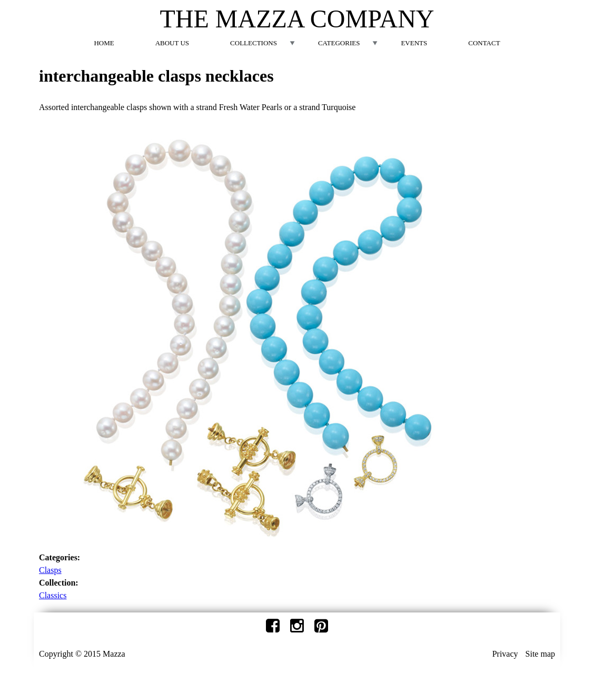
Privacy (505, 653)
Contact (484, 43)
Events (414, 43)
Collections (253, 43)
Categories (339, 43)
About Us (172, 43)
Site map (540, 653)
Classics (52, 595)
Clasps (50, 570)
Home (104, 43)
